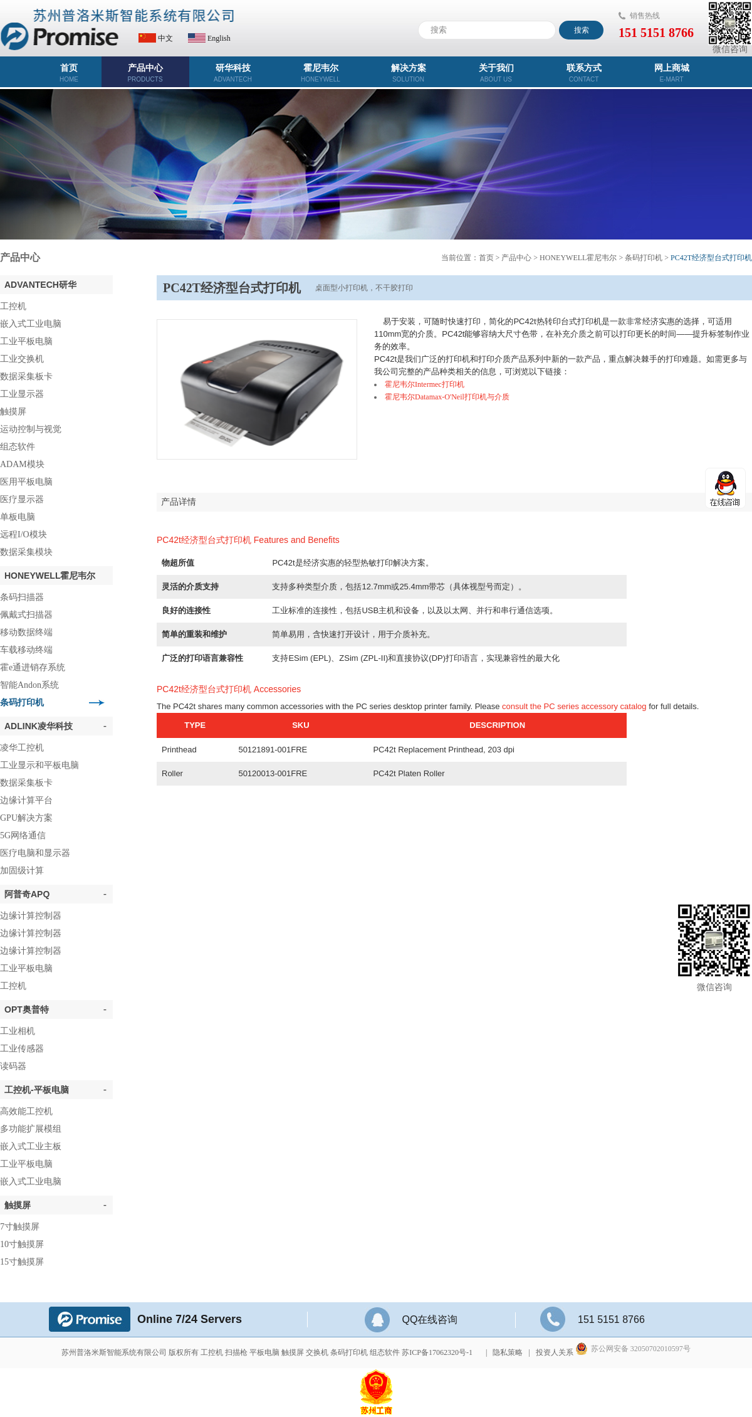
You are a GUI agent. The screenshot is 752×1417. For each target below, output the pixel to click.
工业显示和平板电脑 (39, 765)
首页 (69, 73)
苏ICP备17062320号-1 (437, 1352)
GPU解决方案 (26, 818)
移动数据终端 (26, 632)
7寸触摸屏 (19, 1226)
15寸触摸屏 (22, 1262)
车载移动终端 (26, 650)
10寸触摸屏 (22, 1244)
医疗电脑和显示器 (35, 853)
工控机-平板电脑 (55, 1089)
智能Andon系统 (29, 685)
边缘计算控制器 (30, 915)
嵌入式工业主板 (30, 1146)
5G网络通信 (23, 835)
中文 (155, 38)
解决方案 (408, 73)
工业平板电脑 (26, 341)
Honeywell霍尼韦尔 (49, 576)
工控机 (13, 306)
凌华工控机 (22, 747)
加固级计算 (22, 870)
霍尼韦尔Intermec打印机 (424, 384)
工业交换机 (22, 359)
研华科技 (233, 73)
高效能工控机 (26, 1111)
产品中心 (145, 73)
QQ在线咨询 (411, 1319)
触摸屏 (13, 411)
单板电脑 (17, 517)
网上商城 (672, 73)
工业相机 (17, 1031)
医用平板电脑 (26, 482)
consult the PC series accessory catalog (574, 706)
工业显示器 (22, 394)
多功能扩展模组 (30, 1129)
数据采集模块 (26, 552)
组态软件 (17, 446)
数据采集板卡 (26, 376)
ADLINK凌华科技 (55, 726)
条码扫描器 (22, 597)
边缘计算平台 (26, 800)
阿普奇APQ (55, 894)
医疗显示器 (22, 499)
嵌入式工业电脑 (30, 324)
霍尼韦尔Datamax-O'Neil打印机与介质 (447, 396)
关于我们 (496, 73)
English (209, 38)
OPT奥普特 (55, 1009)
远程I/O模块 (23, 534)
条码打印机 (22, 702)
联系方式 (584, 73)
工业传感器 (22, 1048)
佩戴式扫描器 (26, 614)
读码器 (13, 1066)
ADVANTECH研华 (40, 285)
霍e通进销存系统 (32, 667)
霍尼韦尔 (321, 73)
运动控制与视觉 (30, 429)
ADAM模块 (22, 464)
